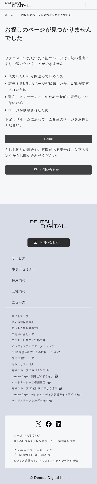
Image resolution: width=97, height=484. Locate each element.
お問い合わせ (46, 169)
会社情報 (18, 291)
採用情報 (18, 280)
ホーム (9, 15)
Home (48, 139)
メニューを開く (90, 4)
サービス (18, 258)
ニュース (18, 302)
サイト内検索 (81, 4)
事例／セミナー (24, 269)
